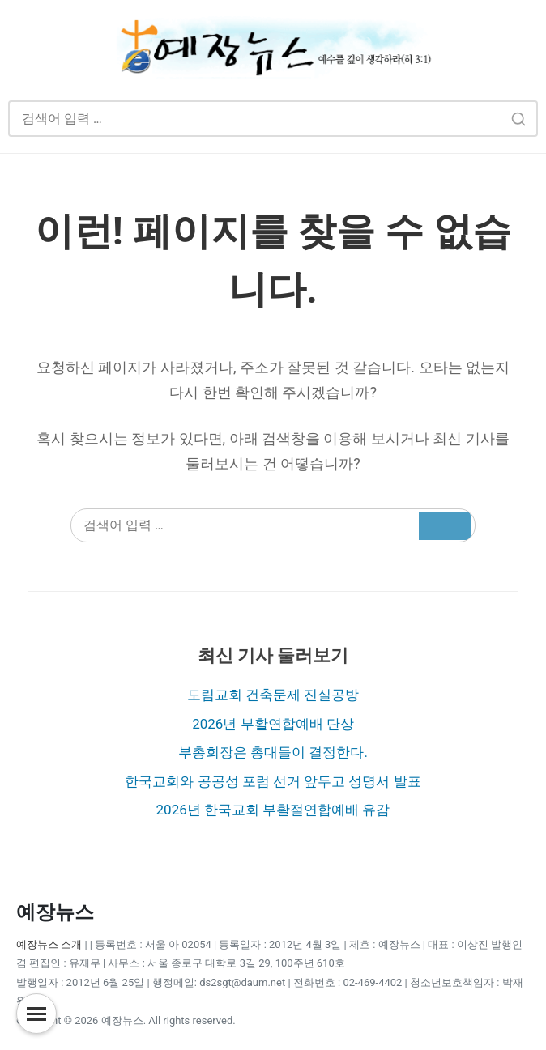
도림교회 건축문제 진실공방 (273, 695)
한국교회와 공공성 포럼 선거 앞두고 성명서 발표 (272, 781)
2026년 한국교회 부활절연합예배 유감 (273, 809)
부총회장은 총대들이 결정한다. (273, 752)
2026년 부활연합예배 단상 (273, 724)
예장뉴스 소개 (49, 944)
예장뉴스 (55, 912)
